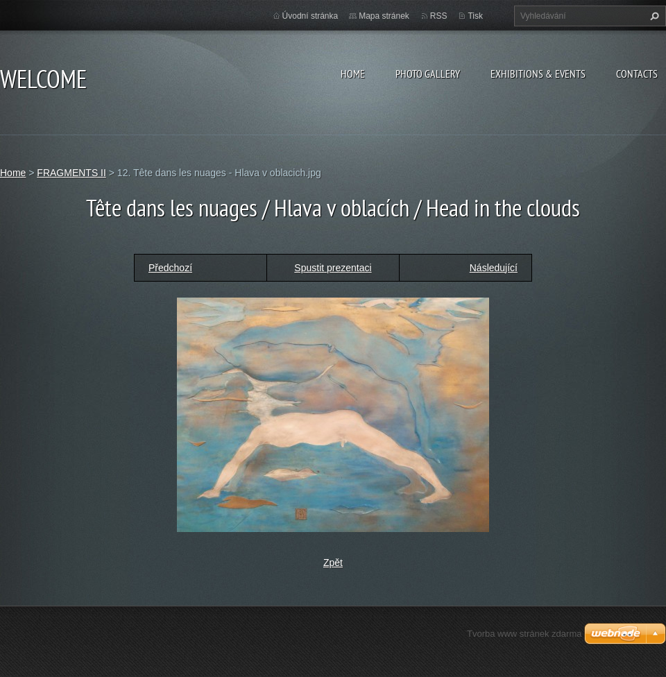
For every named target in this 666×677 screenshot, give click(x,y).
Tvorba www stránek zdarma (524, 633)
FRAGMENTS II (71, 172)
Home (353, 73)
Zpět (333, 562)
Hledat (652, 16)
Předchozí (170, 267)
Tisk (475, 16)
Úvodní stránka (310, 16)
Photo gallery (427, 73)
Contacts (637, 73)
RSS (438, 16)
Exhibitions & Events (538, 73)
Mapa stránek (384, 16)
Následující (494, 267)
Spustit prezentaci (332, 267)
